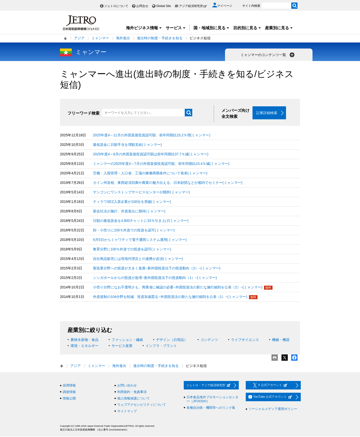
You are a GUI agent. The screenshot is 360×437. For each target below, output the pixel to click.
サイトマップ (127, 411)
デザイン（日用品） (172, 340)
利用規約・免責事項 (131, 392)
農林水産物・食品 (84, 340)
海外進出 (123, 38)
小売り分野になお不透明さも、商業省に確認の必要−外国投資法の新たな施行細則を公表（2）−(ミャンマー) (177, 288)
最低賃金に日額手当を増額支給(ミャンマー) (127, 145)
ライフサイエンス (245, 340)
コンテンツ (209, 340)
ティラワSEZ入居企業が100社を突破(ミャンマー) (132, 202)
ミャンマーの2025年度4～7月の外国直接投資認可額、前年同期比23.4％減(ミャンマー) (161, 164)
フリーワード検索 (84, 113)
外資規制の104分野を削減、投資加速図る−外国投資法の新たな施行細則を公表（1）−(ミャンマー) (170, 297)
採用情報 (69, 386)
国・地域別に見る (212, 28)
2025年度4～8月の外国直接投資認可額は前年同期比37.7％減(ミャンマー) (150, 155)
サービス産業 (122, 346)
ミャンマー (100, 38)
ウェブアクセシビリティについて (141, 405)
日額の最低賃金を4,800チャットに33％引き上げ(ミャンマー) (140, 221)
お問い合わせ (127, 386)
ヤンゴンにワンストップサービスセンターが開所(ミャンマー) (141, 193)
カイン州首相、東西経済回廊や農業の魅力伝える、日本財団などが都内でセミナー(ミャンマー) (167, 183)
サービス (176, 28)
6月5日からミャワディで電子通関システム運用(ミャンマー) (140, 240)
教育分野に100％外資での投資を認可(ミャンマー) (132, 250)
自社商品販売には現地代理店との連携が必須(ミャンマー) (138, 259)
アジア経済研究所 (193, 6)
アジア (79, 38)
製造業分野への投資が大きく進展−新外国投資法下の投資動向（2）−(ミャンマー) (156, 269)
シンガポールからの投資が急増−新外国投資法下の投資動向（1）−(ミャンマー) (155, 278)
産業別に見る (279, 28)
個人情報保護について (133, 398)
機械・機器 (281, 340)
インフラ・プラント (161, 346)
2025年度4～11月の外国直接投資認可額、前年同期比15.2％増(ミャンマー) (151, 136)
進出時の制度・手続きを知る (159, 38)
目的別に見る (247, 28)
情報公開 (69, 398)
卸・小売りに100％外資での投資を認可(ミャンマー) (134, 231)
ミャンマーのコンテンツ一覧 (268, 55)
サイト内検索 (251, 6)
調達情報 (69, 392)
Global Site (163, 6)
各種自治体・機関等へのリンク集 (210, 408)
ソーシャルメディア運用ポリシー (272, 409)
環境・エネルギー (84, 346)
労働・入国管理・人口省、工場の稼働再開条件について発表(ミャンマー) (150, 174)
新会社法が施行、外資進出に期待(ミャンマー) (129, 212)
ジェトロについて (116, 6)
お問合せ (142, 6)
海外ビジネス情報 (144, 28)
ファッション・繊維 (127, 340)
